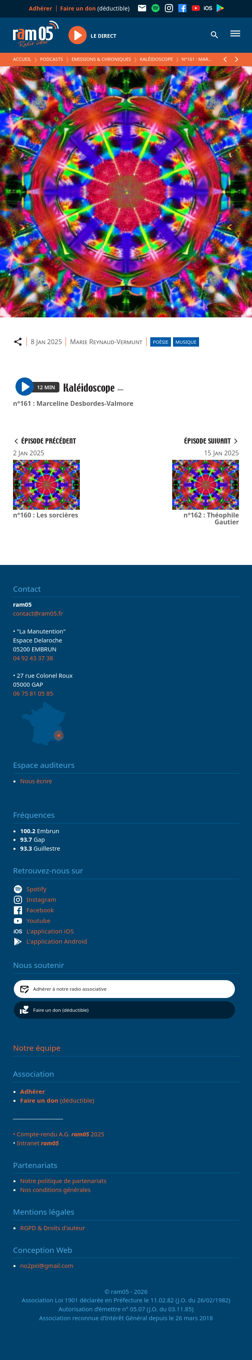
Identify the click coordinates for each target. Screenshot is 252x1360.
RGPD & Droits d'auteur (52, 1228)
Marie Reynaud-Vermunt (106, 341)
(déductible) (95, 8)
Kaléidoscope (156, 59)
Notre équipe (37, 1048)
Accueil (22, 59)
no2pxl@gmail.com (47, 1265)
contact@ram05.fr (38, 613)
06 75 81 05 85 (33, 693)
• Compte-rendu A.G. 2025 (58, 1134)
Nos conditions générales (55, 1189)
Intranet (38, 1143)
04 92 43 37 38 (33, 658)
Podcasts (51, 59)
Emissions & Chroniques (101, 59)
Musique (185, 342)
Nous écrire (36, 781)
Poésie (161, 342)
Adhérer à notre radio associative (70, 989)
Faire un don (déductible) (61, 1010)
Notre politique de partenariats (63, 1181)
